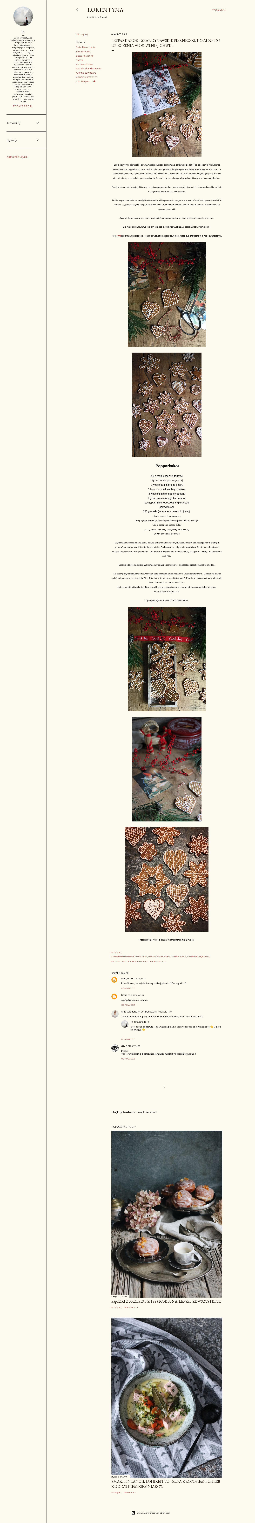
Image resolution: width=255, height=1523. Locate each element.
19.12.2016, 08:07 (136, 995)
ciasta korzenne (85, 55)
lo (132, 1021)
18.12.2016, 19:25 (138, 978)
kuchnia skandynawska (88, 68)
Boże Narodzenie (85, 47)
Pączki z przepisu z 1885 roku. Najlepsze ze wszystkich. (166, 1301)
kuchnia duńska (84, 64)
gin (123, 1045)
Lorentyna (105, 10)
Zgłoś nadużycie (17, 156)
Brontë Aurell (83, 51)
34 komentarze (131, 1307)
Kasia (124, 995)
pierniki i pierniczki (86, 81)
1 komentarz (130, 1492)
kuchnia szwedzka (86, 72)
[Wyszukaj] (219, 10)
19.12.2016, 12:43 (141, 1022)
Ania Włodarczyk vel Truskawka (139, 1011)
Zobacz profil (23, 106)
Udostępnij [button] (82, 34)
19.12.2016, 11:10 (165, 1012)
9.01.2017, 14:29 (133, 1046)
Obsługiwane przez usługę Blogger (150, 1513)
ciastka (79, 60)
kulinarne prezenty (86, 77)
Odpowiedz (128, 988)
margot (125, 978)
